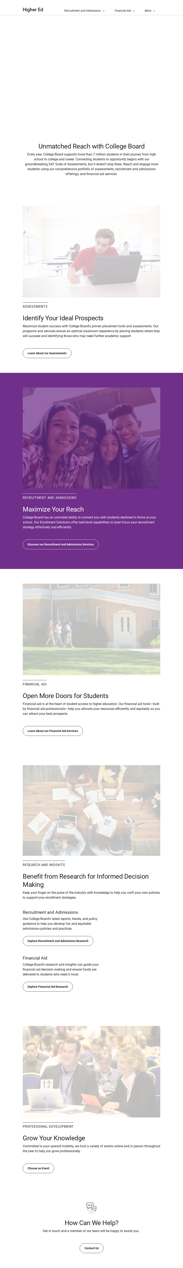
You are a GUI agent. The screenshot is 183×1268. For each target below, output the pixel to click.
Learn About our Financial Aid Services (53, 731)
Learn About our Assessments (47, 353)
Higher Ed (33, 9)
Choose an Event (38, 1168)
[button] (150, 7)
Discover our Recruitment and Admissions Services (61, 544)
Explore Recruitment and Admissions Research (58, 941)
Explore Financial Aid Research (48, 986)
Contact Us (92, 1248)
